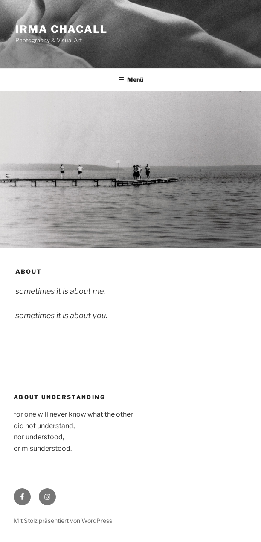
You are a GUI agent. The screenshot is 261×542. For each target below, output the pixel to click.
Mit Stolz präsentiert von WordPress (63, 520)
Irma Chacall (61, 29)
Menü (130, 79)
